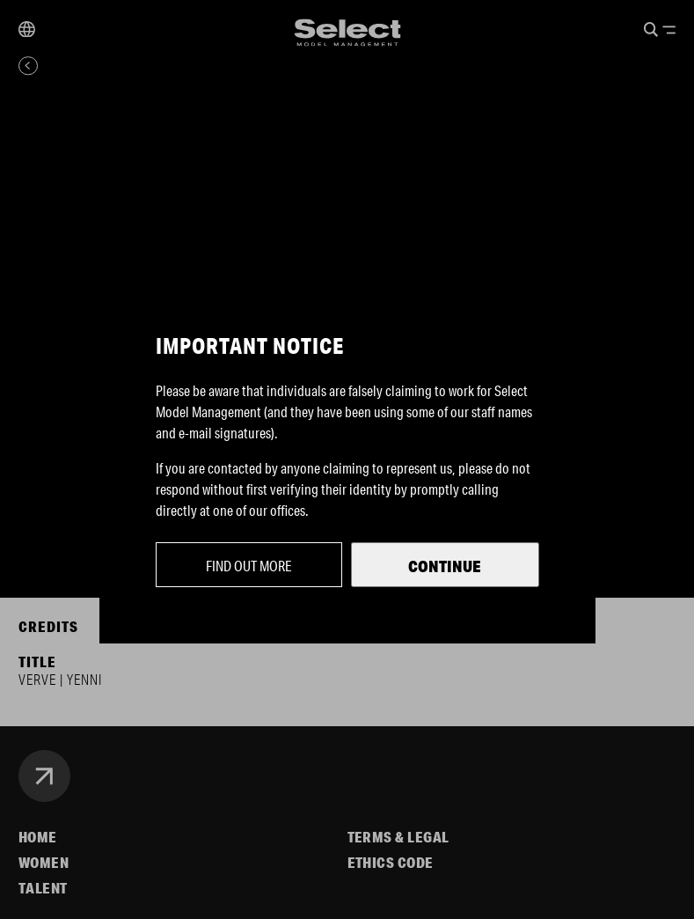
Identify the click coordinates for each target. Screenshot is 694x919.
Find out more (249, 565)
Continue (444, 566)
